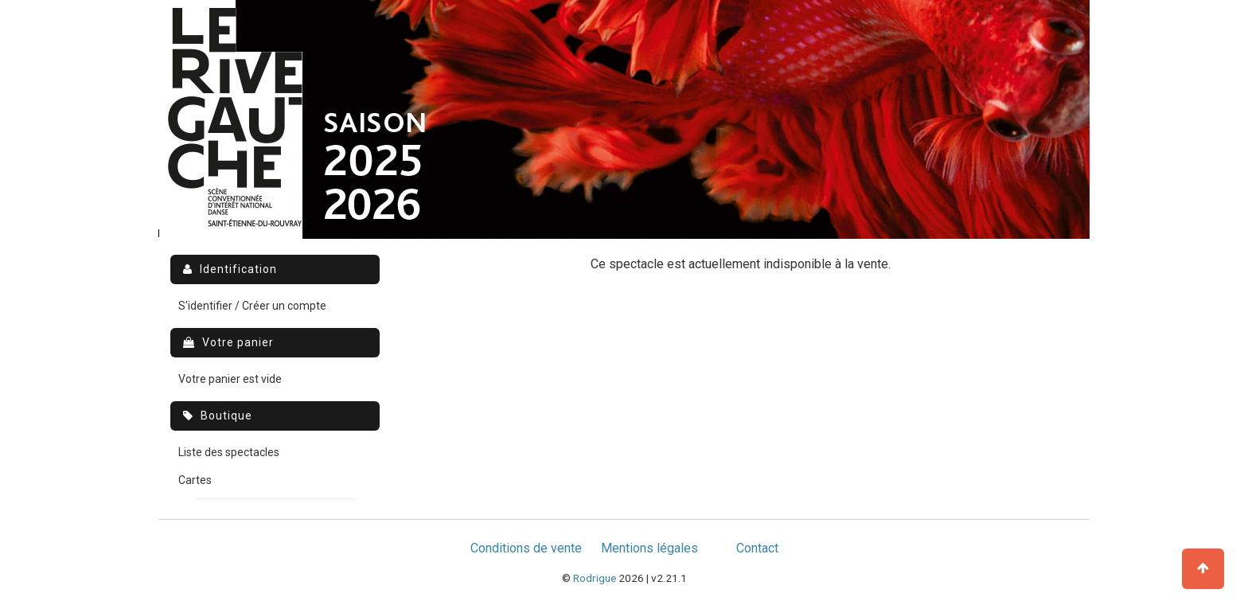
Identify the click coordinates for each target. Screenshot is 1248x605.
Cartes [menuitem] (195, 480)
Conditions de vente (526, 548)
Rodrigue (594, 578)
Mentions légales (649, 548)
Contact (757, 548)
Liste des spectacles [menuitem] (228, 452)
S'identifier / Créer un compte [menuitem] (252, 305)
